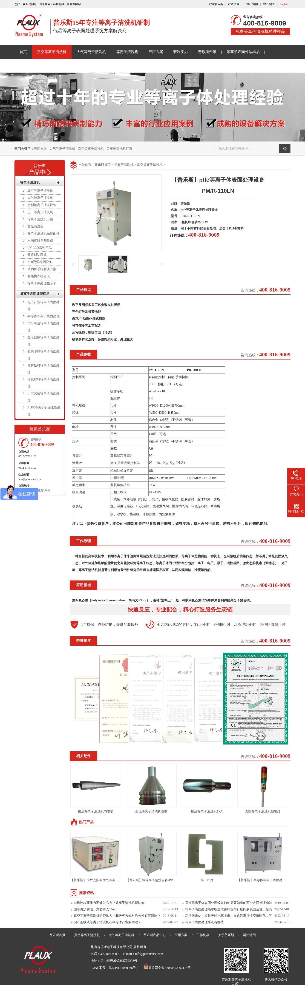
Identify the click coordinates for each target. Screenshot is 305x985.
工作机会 (202, 935)
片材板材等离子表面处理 (43, 369)
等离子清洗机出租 (40, 219)
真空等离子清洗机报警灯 (262, 811)
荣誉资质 (83, 641)
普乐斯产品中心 (154, 935)
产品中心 (39, 167)
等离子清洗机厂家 (119, 148)
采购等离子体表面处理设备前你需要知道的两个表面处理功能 (228, 903)
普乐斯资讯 (207, 52)
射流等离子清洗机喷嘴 (151, 811)
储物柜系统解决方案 (41, 269)
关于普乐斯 (29, 66)
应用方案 (155, 52)
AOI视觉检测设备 (39, 262)
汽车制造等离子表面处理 (43, 327)
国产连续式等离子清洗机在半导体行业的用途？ (107, 922)
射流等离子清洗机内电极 (95, 811)
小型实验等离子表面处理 (43, 397)
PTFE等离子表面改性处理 (44, 411)
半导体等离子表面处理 (43, 316)
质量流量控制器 (128, 463)
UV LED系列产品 (39, 247)
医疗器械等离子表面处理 (43, 341)
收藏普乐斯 (216, 4)
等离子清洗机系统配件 (43, 233)
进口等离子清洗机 (40, 212)
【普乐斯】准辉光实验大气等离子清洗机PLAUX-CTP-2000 (112, 880)
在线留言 (233, 4)
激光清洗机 (35, 226)
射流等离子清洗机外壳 (207, 811)
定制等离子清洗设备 (41, 205)
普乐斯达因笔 (37, 255)
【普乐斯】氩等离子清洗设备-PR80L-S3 (154, 880)
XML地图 (269, 4)
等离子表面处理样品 (243, 52)
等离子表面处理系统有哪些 (204, 922)
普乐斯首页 (103, 165)
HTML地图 (251, 4)
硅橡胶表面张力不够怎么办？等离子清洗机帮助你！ (111, 903)
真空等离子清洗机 (51, 52)
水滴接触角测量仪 (40, 240)
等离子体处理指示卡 (41, 283)
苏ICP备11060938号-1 (124, 968)
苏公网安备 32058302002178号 (167, 968)
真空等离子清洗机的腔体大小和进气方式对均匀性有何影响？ (117, 915)
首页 (23, 52)
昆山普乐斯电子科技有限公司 (111, 947)
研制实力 (180, 52)
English (284, 4)
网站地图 (249, 935)
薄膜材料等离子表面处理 (43, 383)
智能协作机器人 (38, 276)
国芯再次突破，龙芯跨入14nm (95, 909)
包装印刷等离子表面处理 (43, 355)
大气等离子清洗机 (91, 52)
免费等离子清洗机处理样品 (260, 31)
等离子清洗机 (127, 52)
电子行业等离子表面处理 (43, 305)
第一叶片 (207, 880)
